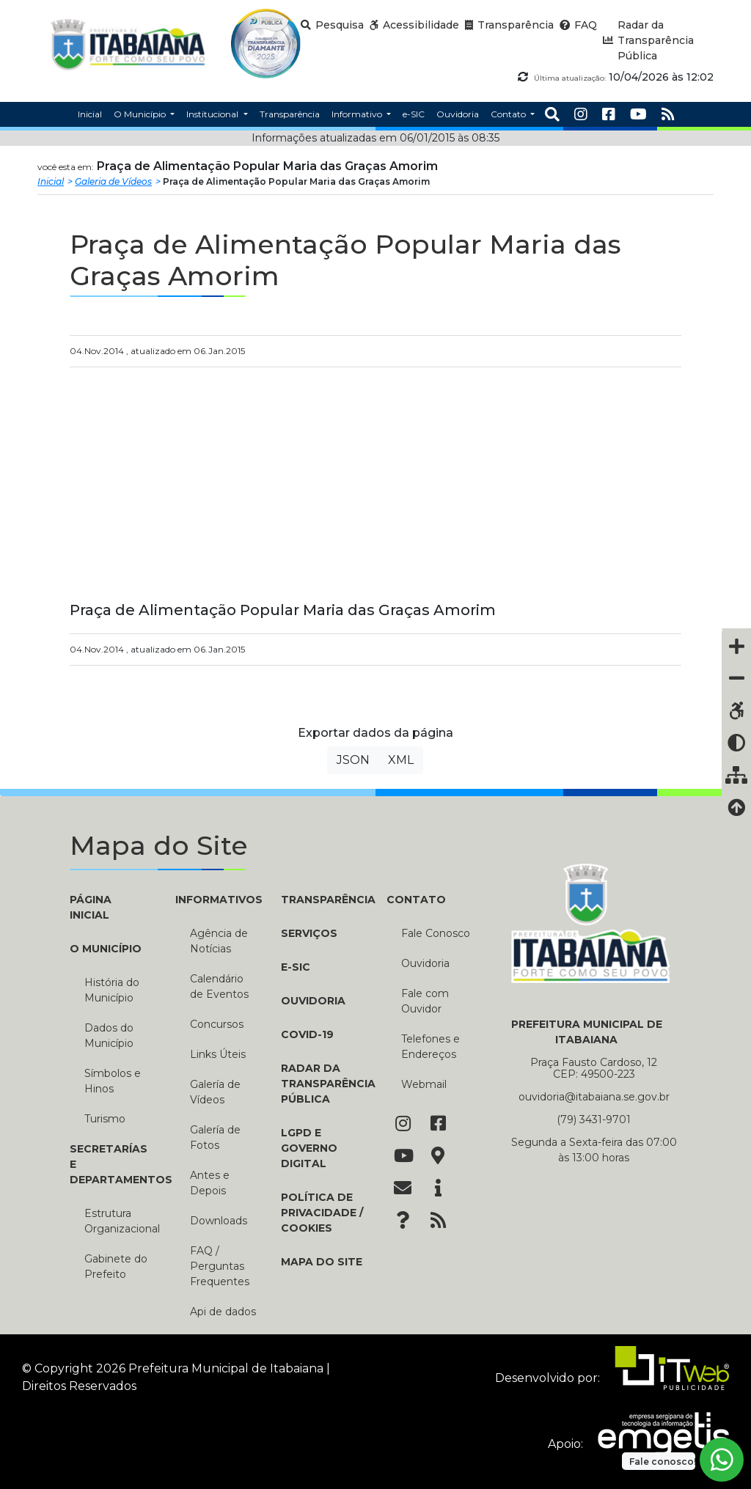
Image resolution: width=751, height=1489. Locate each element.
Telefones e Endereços (430, 1046)
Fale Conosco (435, 933)
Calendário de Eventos (219, 986)
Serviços (309, 933)
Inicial (50, 181)
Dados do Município (108, 1035)
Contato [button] (509, 114)
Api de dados (223, 1311)
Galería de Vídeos (215, 1092)
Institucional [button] (213, 114)
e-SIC (295, 967)
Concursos (216, 1024)
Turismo (104, 1118)
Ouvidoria (313, 1000)
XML (401, 760)
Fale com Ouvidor (425, 1001)
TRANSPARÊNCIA (322, 899)
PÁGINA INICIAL (90, 907)
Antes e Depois (210, 1183)
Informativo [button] (357, 114)
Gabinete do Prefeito (115, 1266)
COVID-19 (307, 1034)
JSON (353, 760)
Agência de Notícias (219, 941)
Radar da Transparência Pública (322, 1084)
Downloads (218, 1220)
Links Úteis (218, 1054)
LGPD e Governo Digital (309, 1148)
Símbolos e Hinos (112, 1081)
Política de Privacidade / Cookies (322, 1213)
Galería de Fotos (215, 1137)
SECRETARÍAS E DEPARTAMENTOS (111, 1164)
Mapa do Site (321, 1261)
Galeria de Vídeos (113, 181)
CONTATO (416, 899)
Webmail (424, 1084)
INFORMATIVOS (217, 899)
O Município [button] (141, 114)
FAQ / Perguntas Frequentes (219, 1266)
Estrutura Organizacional (118, 1221)
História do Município (111, 990)
